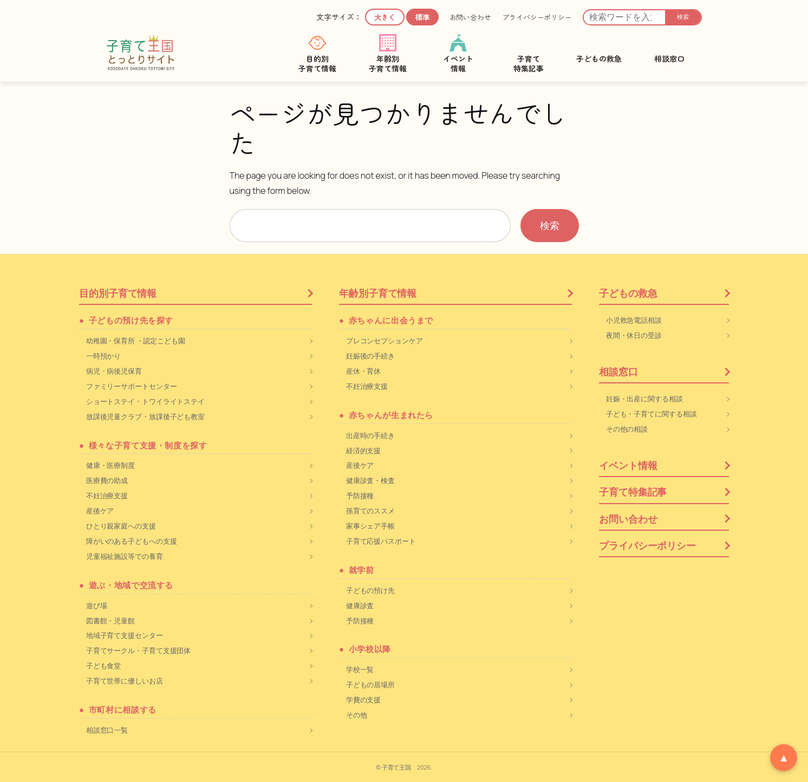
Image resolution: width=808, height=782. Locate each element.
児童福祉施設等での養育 (124, 556)
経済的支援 (363, 450)
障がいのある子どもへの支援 (131, 541)
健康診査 (360, 605)
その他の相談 (627, 429)
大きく (384, 17)
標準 (422, 17)
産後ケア (100, 511)
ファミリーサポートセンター (131, 386)
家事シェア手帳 (370, 526)
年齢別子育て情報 (377, 292)
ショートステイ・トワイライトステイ (145, 401)
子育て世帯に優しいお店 (124, 681)
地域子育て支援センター (124, 635)
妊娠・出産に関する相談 (644, 398)
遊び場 (96, 605)
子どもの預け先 (370, 590)
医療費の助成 (107, 480)
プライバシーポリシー (537, 17)
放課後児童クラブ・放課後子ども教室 (145, 416)
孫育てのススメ (370, 511)
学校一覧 (360, 669)
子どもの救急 (628, 292)
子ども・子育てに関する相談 (651, 414)
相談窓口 (618, 371)
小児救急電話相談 (634, 320)
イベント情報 (628, 465)
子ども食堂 (103, 665)
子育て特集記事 (633, 491)
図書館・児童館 (110, 620)
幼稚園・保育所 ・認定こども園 (135, 341)
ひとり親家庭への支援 (121, 526)
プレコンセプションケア (384, 341)
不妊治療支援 (107, 495)
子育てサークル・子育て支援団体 (138, 650)
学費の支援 (363, 700)
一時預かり (103, 356)
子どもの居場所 (370, 684)
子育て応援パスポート (381, 541)
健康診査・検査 (370, 480)
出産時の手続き (370, 435)
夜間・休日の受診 (634, 335)
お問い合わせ (470, 17)
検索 (683, 17)
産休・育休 (363, 371)
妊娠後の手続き (370, 356)
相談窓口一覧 (107, 730)
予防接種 (360, 495)
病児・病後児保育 (114, 371)
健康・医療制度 (110, 465)
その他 (356, 715)
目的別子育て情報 (118, 292)
